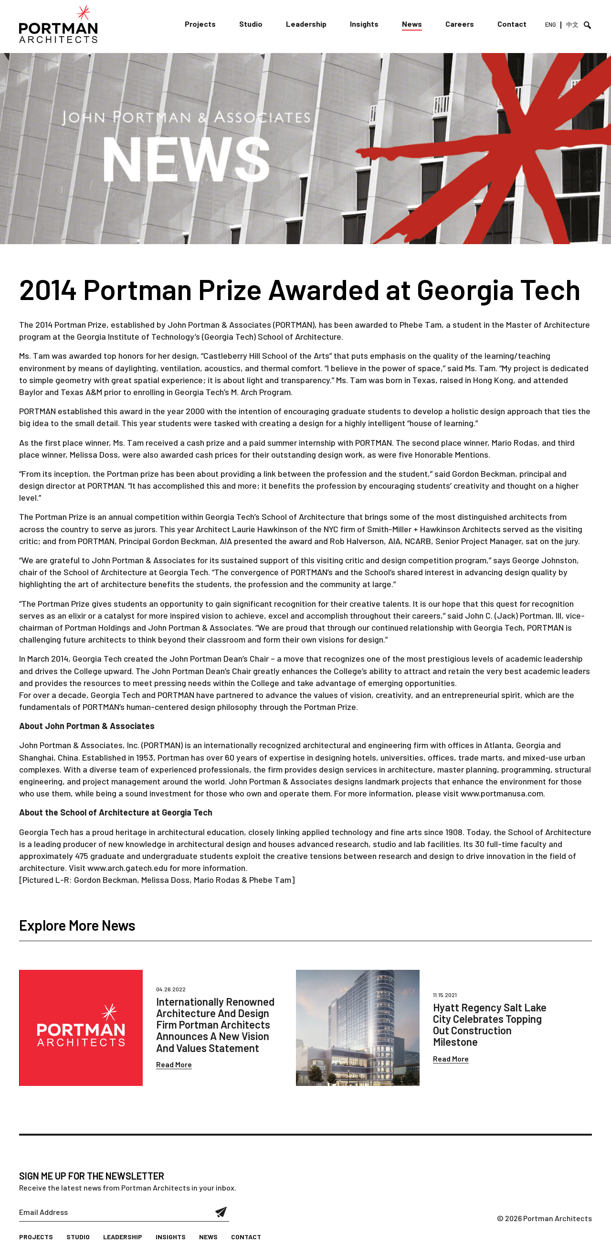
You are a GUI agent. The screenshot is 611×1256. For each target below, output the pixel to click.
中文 (572, 24)
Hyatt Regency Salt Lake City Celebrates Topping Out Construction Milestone (490, 1024)
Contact (512, 23)
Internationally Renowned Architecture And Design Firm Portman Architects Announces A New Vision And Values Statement (215, 1024)
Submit (221, 1212)
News (412, 23)
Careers (459, 23)
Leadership (306, 23)
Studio (251, 23)
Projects (200, 23)
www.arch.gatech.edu (127, 867)
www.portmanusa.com (502, 793)
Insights (364, 23)
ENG (550, 24)
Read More (174, 1064)
